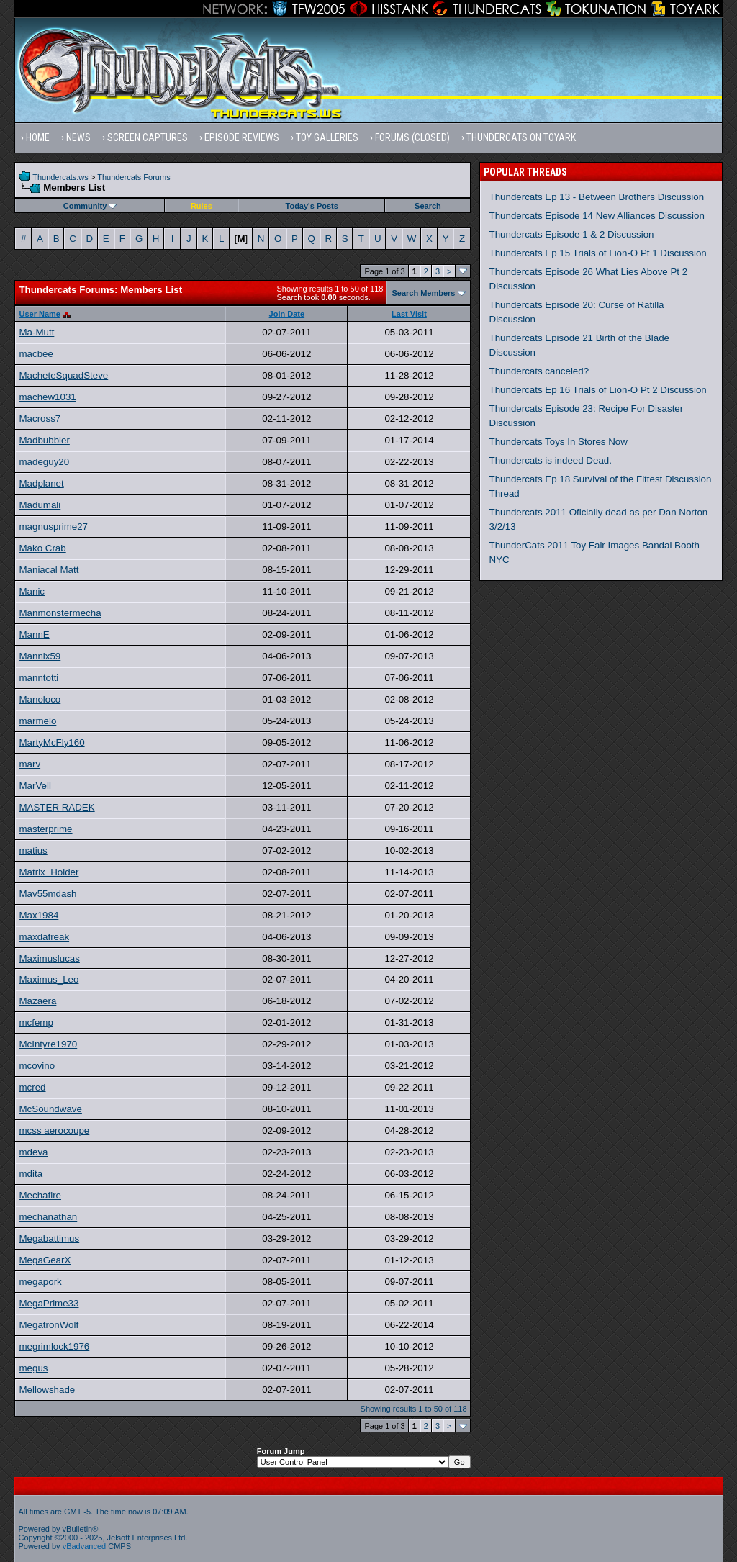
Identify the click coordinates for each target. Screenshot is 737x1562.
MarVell (34, 785)
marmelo (37, 720)
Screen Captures (147, 137)
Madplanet (41, 483)
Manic (32, 591)
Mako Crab (42, 548)
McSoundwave (50, 1108)
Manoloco (39, 699)
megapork (40, 1281)
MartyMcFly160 (51, 742)
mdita (30, 1173)
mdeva (33, 1152)
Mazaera (37, 1001)
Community (90, 206)
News (78, 137)
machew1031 (47, 397)
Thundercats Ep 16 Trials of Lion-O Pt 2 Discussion (598, 389)
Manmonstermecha (60, 613)
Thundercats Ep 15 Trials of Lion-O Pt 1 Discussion (598, 253)
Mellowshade (47, 1389)
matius (33, 850)
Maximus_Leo (48, 979)
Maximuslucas (49, 958)
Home (38, 137)
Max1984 (38, 915)
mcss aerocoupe (54, 1130)
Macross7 (39, 418)
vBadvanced (85, 1546)
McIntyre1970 (48, 1044)
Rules (201, 206)
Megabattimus (49, 1238)
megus (33, 1368)
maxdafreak (44, 936)
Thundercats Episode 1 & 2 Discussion (571, 234)
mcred (32, 1087)
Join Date (287, 314)
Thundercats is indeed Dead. (550, 460)
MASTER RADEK (56, 807)
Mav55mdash (47, 893)
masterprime (45, 828)
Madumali (39, 505)
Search (428, 206)
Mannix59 (39, 656)
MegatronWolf (48, 1324)
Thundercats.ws (60, 177)
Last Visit (409, 314)
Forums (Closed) (412, 137)
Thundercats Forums (133, 177)
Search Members (423, 293)
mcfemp (36, 1022)
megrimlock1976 (54, 1346)
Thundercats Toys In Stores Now (558, 441)
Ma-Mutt (36, 332)
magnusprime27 (53, 526)
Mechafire (40, 1195)
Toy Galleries (327, 137)
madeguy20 (44, 461)
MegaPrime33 (48, 1303)
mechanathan (48, 1216)
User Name (39, 314)
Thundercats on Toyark (521, 137)
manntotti (38, 677)
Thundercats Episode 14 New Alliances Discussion (597, 215)
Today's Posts (312, 206)
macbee (36, 353)
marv (29, 764)
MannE (34, 634)
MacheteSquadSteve (63, 375)
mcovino (37, 1065)
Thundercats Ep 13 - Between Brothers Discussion (597, 196)
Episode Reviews (241, 137)
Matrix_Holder (48, 872)
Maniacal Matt (48, 569)
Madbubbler (44, 440)
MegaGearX (45, 1260)
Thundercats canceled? (539, 371)
